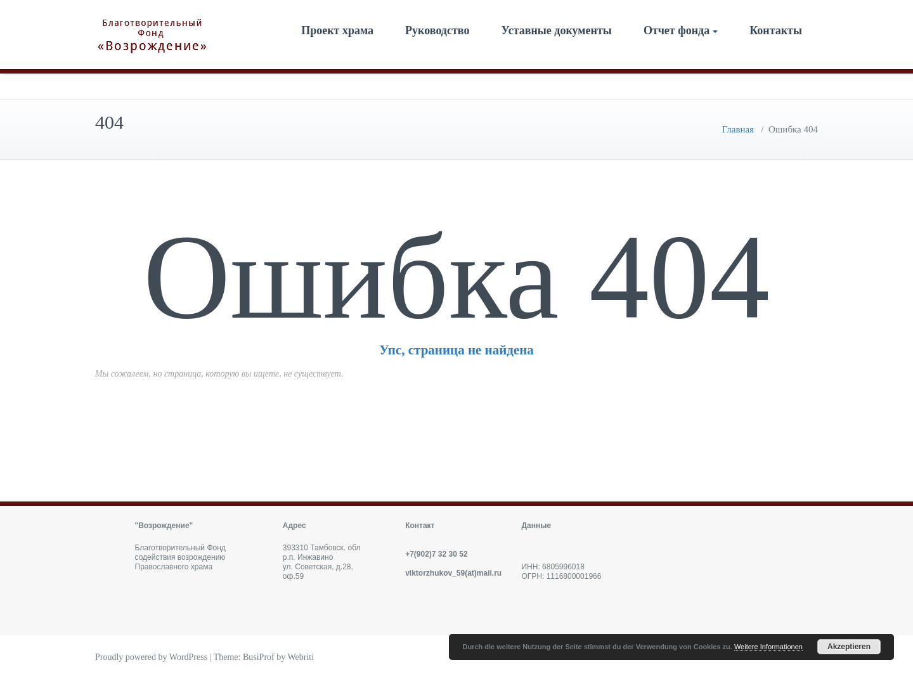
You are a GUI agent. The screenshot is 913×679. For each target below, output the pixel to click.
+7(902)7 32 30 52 (436, 554)
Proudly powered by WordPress (151, 657)
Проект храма (337, 30)
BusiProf (259, 657)
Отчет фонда (681, 30)
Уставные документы (556, 30)
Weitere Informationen (768, 646)
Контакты (775, 30)
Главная (738, 129)
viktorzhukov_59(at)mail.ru (453, 573)
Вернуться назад (456, 411)
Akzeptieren (849, 646)
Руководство (437, 30)
